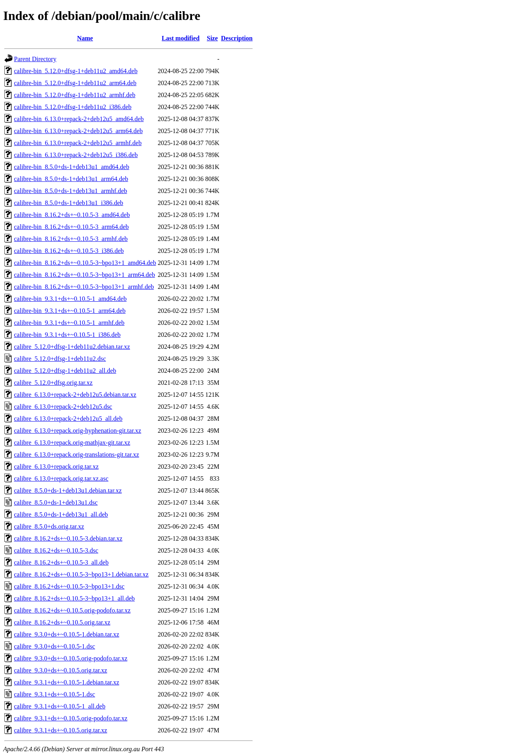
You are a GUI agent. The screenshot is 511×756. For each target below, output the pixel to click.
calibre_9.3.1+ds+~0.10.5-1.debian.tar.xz (66, 682)
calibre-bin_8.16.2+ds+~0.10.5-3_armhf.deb (71, 238)
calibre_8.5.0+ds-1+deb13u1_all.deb (61, 514)
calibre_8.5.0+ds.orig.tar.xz (49, 526)
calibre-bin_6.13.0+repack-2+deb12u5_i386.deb (76, 154)
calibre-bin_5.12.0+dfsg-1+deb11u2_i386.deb (72, 106)
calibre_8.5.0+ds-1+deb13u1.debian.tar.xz (68, 490)
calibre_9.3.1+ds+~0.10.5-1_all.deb (59, 706)
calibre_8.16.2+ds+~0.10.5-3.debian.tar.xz (68, 538)
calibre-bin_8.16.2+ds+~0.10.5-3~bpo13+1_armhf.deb (84, 286)
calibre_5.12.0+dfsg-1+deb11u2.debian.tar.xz (72, 346)
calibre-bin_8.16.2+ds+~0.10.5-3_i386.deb (69, 250)
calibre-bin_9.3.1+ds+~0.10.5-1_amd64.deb (70, 298)
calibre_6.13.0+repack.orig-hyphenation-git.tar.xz (77, 430)
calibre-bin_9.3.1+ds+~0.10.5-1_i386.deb (67, 334)
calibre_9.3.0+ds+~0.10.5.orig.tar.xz (60, 670)
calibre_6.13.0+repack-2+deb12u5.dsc (63, 406)
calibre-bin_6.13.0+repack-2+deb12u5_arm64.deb (78, 130)
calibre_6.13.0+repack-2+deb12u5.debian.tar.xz (75, 394)
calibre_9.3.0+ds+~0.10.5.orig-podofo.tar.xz (70, 658)
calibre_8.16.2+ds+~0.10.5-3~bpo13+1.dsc (69, 586)
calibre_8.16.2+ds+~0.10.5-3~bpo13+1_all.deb (74, 598)
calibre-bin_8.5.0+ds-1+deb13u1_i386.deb (68, 202)
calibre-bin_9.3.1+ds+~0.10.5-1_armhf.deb (69, 322)
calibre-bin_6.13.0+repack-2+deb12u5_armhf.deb (78, 142)
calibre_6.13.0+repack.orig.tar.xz (56, 466)
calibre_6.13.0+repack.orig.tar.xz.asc (61, 478)
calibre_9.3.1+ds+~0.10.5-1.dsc (54, 694)
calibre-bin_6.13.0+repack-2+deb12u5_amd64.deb (79, 118)
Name (85, 38)
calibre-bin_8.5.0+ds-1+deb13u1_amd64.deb (71, 166)
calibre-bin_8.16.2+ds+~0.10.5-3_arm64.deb (71, 226)
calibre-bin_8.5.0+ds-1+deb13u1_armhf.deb (70, 190)
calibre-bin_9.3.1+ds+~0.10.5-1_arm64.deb (70, 310)
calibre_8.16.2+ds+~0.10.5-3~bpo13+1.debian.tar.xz (81, 574)
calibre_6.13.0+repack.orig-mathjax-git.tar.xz (72, 442)
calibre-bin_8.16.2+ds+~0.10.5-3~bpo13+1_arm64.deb (84, 274)
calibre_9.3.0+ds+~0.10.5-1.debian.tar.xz (66, 634)
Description (237, 38)
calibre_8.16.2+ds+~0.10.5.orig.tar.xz (62, 622)
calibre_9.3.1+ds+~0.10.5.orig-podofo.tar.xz (70, 718)
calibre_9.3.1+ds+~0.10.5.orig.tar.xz (60, 730)
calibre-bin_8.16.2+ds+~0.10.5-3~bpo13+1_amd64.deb (85, 262)
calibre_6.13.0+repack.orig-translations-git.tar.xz (76, 454)
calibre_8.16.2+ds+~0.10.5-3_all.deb (61, 562)
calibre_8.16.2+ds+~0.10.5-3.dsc (56, 550)
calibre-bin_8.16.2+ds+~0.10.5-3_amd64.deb (72, 214)
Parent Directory (35, 59)
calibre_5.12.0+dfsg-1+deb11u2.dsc (60, 358)
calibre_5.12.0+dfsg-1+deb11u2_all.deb (65, 370)
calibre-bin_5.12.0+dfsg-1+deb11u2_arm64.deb (75, 83)
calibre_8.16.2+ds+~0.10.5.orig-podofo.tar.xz (72, 610)
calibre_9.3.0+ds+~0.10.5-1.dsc (54, 646)
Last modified (181, 38)
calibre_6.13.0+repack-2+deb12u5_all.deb (68, 418)
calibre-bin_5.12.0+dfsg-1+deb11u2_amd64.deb (75, 71)
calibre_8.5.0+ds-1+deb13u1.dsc (56, 502)
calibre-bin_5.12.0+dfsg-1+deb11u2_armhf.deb (74, 95)
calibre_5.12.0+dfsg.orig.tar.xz (53, 382)
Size (212, 38)
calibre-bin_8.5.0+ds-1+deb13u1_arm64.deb (71, 178)
